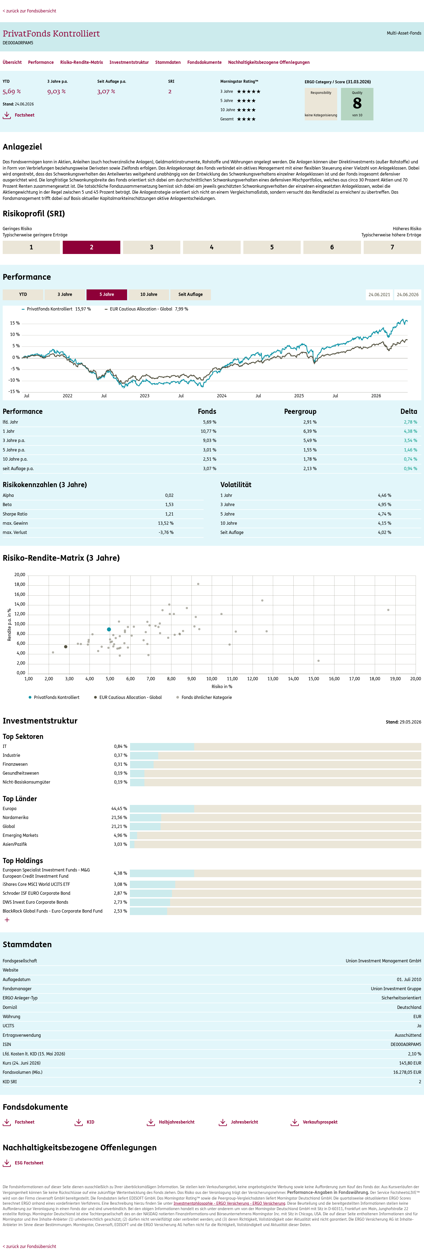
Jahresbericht (244, 1122)
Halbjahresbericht (176, 1122)
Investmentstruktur (129, 62)
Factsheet (24, 115)
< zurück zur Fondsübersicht (29, 11)
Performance (41, 62)
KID (90, 1122)
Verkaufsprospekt (320, 1122)
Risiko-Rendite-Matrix (81, 62)
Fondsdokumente (204, 62)
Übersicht (12, 62)
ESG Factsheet (29, 1163)
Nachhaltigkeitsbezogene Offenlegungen (269, 62)
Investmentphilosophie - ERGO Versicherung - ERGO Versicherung (229, 1203)
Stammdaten (168, 62)
